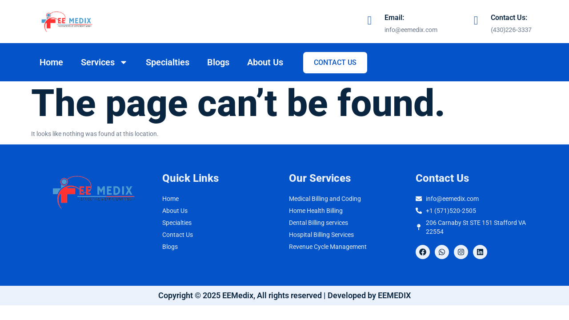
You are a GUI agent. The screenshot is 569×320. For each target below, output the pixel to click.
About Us (265, 62)
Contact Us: (509, 17)
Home (51, 62)
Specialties (167, 62)
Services (104, 62)
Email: (394, 17)
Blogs (218, 62)
